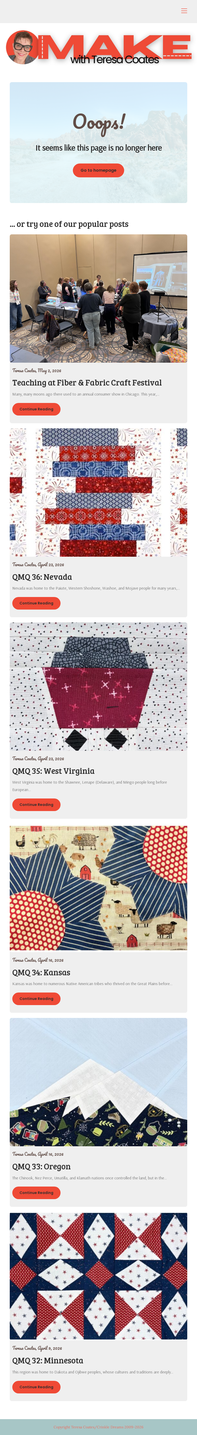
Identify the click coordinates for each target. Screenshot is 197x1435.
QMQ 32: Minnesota (47, 1360)
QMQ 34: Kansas (41, 972)
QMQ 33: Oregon (41, 1166)
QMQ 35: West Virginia (53, 770)
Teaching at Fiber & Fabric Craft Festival (87, 382)
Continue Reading (36, 409)
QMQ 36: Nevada (42, 576)
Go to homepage (98, 170)
